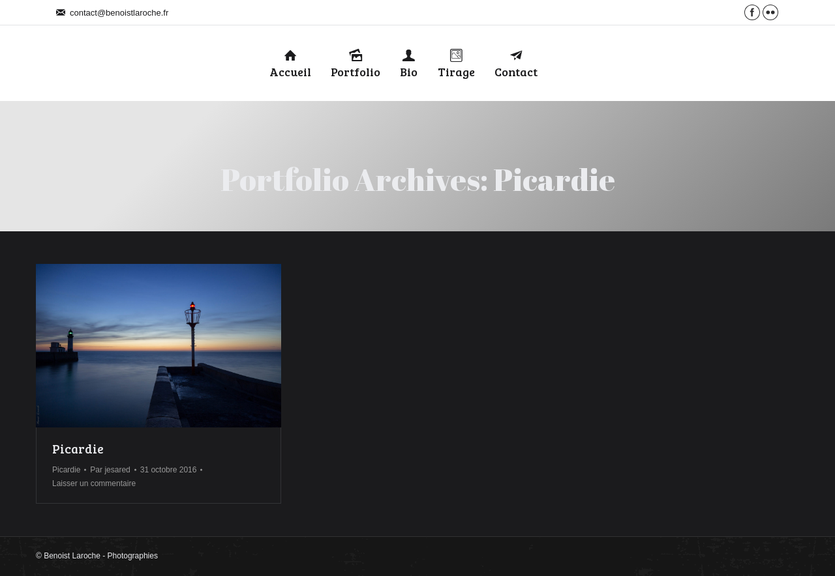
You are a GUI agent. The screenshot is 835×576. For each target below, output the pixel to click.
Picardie (78, 448)
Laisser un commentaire (94, 483)
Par (110, 469)
